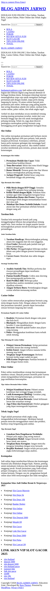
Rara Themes (25, 585)
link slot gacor (10, 571)
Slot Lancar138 (19, 544)
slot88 (6, 573)
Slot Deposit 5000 (20, 517)
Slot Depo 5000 (19, 535)
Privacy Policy (17, 588)
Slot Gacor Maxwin (21, 490)
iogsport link (9, 569)
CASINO (10, 32)
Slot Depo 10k (19, 499)
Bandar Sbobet (19, 504)
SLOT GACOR (13, 39)
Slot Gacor (17, 526)
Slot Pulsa (17, 540)
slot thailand (9, 559)
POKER (9, 34)
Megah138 (17, 522)
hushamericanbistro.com (11, 90)
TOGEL (9, 43)
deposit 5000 (9, 562)
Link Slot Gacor (19, 531)
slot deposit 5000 (11, 564)
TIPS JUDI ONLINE (15, 41)
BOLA (9, 29)
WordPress (5, 588)
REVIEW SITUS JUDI (16, 36)
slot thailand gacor (12, 566)
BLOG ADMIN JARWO (23, 8)
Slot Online (17, 508)
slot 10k (7, 576)
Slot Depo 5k (18, 495)
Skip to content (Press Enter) (13, 2)
